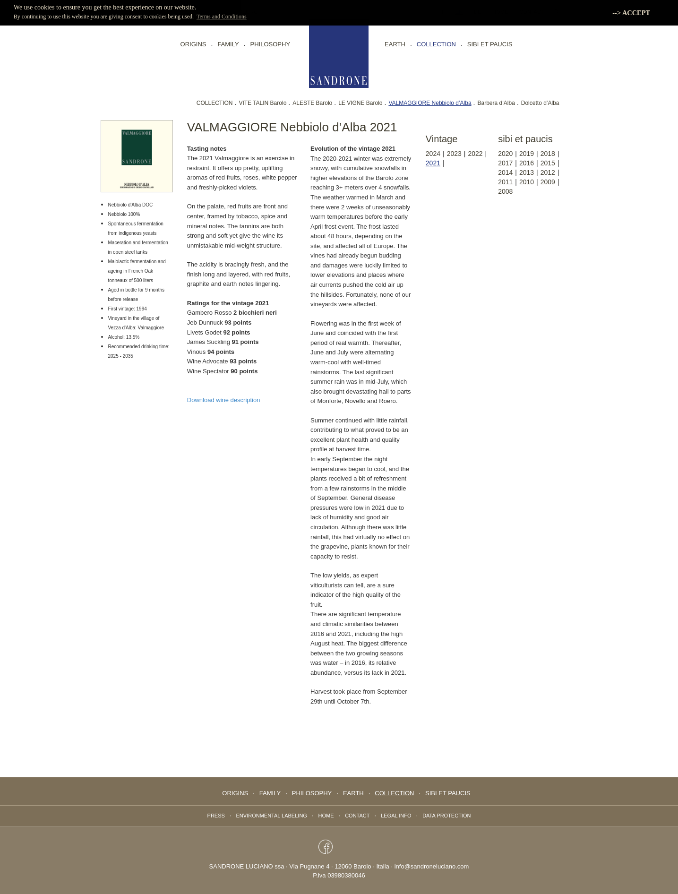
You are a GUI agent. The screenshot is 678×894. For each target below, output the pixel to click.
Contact (357, 815)
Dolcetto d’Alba (540, 103)
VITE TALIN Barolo (262, 103)
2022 (475, 153)
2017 (505, 163)
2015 (548, 163)
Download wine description (223, 400)
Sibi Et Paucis (490, 44)
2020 (505, 153)
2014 (505, 172)
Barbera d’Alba (496, 103)
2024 (433, 153)
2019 (526, 153)
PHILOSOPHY (270, 44)
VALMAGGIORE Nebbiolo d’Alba (429, 103)
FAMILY (228, 44)
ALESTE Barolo (312, 103)
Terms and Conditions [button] (222, 16)
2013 (526, 172)
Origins (193, 44)
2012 (548, 172)
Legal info (396, 815)
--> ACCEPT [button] (631, 13)
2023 (454, 153)
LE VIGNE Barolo (360, 103)
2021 (433, 163)
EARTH (395, 44)
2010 (526, 182)
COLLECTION (215, 103)
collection (436, 44)
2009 (548, 182)
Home (326, 815)
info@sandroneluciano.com (432, 866)
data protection (446, 815)
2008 (505, 191)
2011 (505, 182)
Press (216, 815)
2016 (526, 163)
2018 (548, 153)
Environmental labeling (271, 815)
